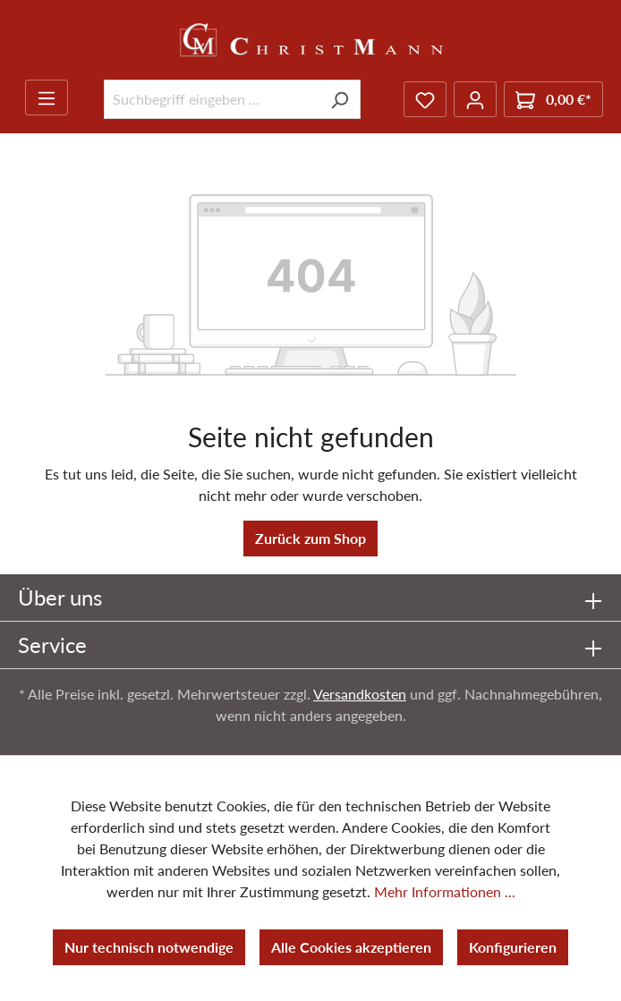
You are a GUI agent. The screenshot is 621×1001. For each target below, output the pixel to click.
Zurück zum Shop (310, 538)
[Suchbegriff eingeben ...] (211, 99)
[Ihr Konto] (475, 99)
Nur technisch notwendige (149, 946)
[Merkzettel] (425, 99)
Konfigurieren (513, 946)
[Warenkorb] (553, 99)
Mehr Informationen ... (444, 891)
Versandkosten (359, 693)
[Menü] (46, 97)
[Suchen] (340, 99)
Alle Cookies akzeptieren (351, 946)
